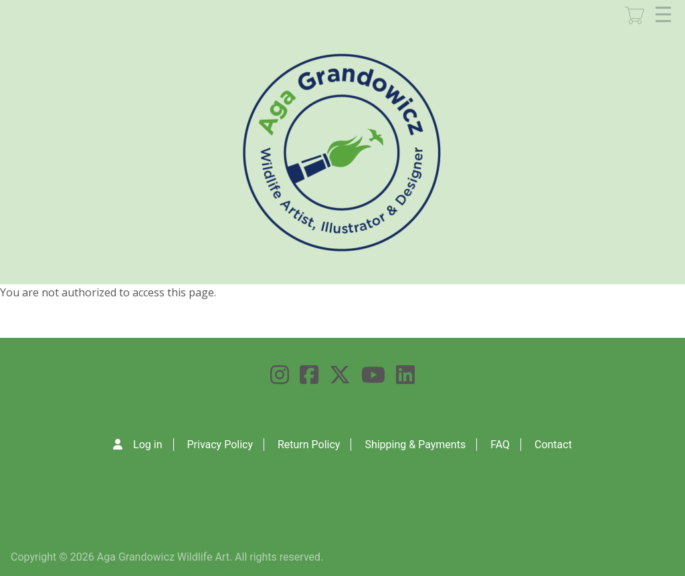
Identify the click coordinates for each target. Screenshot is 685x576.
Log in (147, 444)
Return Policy (309, 444)
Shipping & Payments (415, 444)
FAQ (500, 444)
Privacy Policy (220, 444)
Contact (553, 444)
